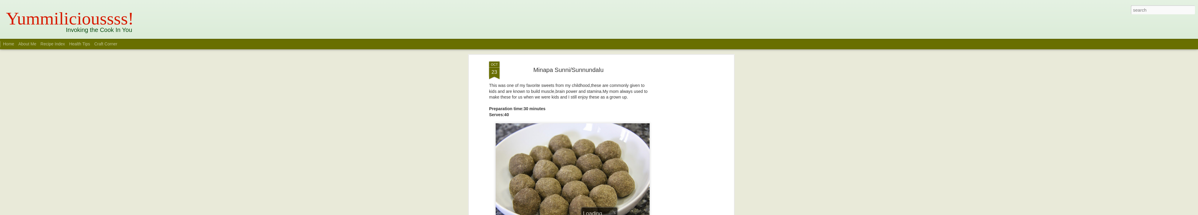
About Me (27, 44)
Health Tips (80, 44)
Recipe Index (52, 44)
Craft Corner (105, 44)
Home (8, 44)
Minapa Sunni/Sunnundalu (568, 70)
